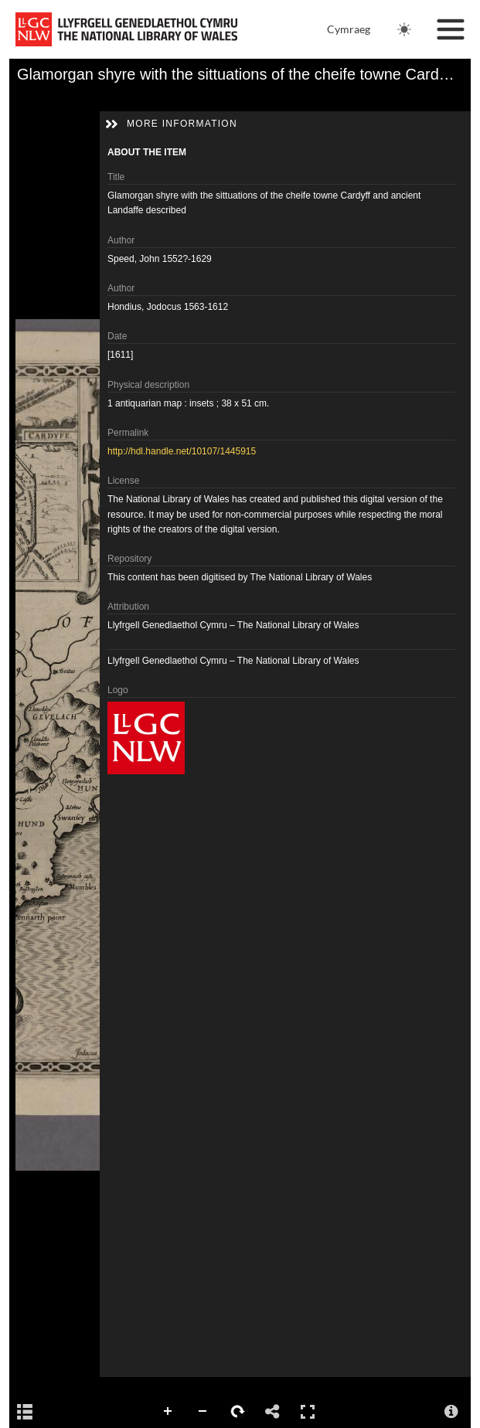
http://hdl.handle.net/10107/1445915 (181, 451)
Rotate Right (238, 1411)
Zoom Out (203, 1411)
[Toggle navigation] (451, 29)
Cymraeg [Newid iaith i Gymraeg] (348, 29)
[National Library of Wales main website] (126, 29)
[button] (111, 124)
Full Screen (307, 1411)
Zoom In (168, 1411)
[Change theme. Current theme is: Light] (404, 29)
